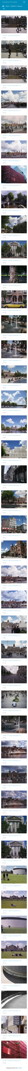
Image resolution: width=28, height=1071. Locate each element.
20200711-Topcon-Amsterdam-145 (12, 860)
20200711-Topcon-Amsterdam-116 (12, 135)
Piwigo (20, 1068)
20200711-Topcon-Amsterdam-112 (12, 35)
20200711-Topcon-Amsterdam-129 (12, 460)
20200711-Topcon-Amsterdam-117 (12, 160)
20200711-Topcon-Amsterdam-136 (12, 635)
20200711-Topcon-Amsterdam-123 (12, 310)
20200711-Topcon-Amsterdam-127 (12, 410)
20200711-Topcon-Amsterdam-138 (12, 685)
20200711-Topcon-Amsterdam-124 (12, 335)
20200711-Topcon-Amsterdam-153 (12, 1060)
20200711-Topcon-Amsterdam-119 (12, 210)
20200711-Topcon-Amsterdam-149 (12, 960)
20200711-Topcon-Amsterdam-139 (12, 710)
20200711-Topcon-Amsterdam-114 (12, 85)
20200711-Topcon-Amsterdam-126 (12, 385)
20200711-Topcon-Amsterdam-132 (12, 535)
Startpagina (3, 6)
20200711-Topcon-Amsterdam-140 (12, 735)
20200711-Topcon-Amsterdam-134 (12, 585)
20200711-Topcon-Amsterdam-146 (12, 885)
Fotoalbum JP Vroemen (9, 2)
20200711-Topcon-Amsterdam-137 (12, 660)
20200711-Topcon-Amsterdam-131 (12, 510)
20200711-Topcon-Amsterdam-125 (12, 360)
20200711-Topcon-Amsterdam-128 (12, 435)
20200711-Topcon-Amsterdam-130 (12, 485)
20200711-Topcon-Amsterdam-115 (12, 110)
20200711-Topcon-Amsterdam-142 (12, 785)
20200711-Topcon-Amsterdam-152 (12, 1035)
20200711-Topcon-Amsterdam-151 (12, 1010)
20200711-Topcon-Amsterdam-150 (12, 985)
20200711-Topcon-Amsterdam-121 (12, 260)
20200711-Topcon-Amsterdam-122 (12, 285)
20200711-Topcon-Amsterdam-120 (12, 235)
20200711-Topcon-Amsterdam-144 (12, 835)
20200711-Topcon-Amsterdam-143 (12, 810)
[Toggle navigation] (24, 2)
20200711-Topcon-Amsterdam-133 (12, 560)
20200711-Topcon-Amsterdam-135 (12, 610)
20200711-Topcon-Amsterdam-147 (12, 910)
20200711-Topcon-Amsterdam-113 (12, 60)
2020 (7, 6)
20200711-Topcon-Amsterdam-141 (12, 760)
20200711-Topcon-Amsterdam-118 (12, 185)
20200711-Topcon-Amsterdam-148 (12, 935)
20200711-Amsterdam (17, 6)
